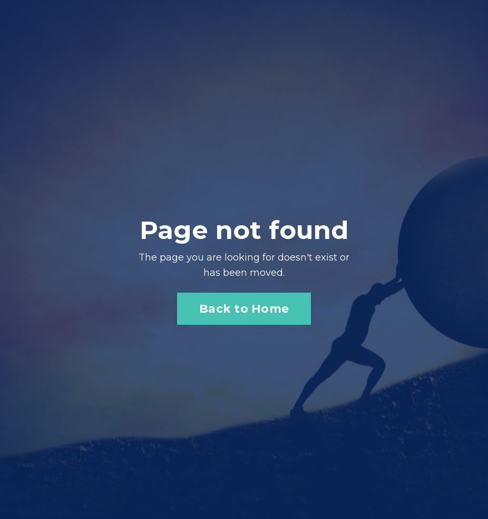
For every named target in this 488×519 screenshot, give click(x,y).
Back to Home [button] (244, 308)
